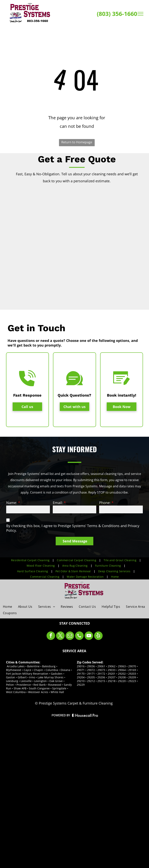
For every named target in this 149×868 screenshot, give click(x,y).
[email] (70, 636)
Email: (58, 502)
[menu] (140, 14)
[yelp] (98, 636)
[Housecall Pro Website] (85, 716)
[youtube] (89, 636)
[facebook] (51, 636)
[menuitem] (31, 560)
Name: (11, 502)
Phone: (105, 502)
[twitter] (60, 636)
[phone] (79, 636)
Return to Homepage (76, 142)
